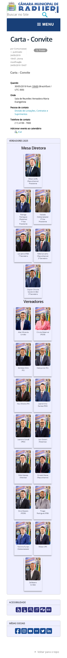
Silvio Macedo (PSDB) (23, 512)
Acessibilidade (17, 602)
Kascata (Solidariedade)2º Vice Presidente (42, 218)
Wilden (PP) (43, 547)
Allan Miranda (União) (23, 333)
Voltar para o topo (48, 652)
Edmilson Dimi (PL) (23, 369)
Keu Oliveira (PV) (23, 404)
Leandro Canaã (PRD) (23, 440)
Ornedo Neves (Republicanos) (42, 476)
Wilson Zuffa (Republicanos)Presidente (33, 181)
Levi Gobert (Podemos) (42, 440)
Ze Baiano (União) (33, 584)
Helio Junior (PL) (43, 368)
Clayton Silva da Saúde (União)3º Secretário (33, 292)
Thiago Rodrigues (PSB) (43, 512)
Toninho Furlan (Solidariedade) (23, 548)
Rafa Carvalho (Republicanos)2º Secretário (42, 256)
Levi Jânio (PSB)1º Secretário (23, 255)
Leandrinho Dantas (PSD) (43, 405)
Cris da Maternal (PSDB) (43, 333)
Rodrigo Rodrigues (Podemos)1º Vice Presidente (23, 219)
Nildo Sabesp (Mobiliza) (23, 476)
